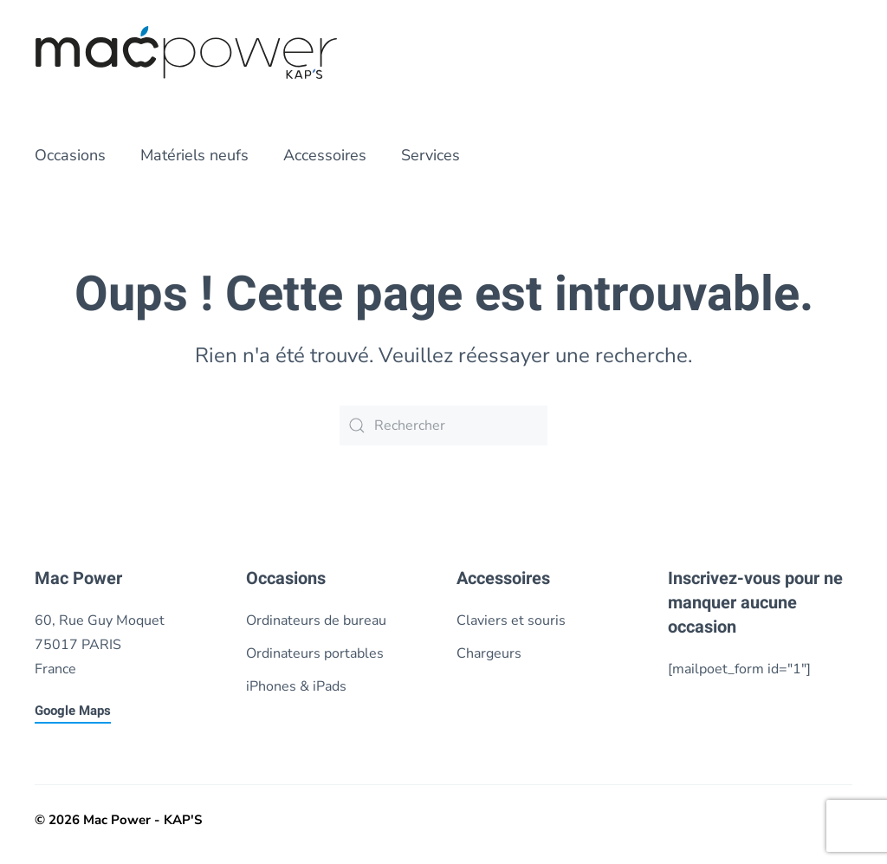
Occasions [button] (70, 155)
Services (430, 155)
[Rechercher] (443, 425)
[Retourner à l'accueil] (186, 52)
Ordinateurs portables (315, 653)
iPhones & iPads (296, 686)
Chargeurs (488, 653)
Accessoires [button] (324, 155)
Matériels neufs (194, 155)
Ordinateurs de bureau (316, 620)
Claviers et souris (511, 620)
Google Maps (73, 710)
